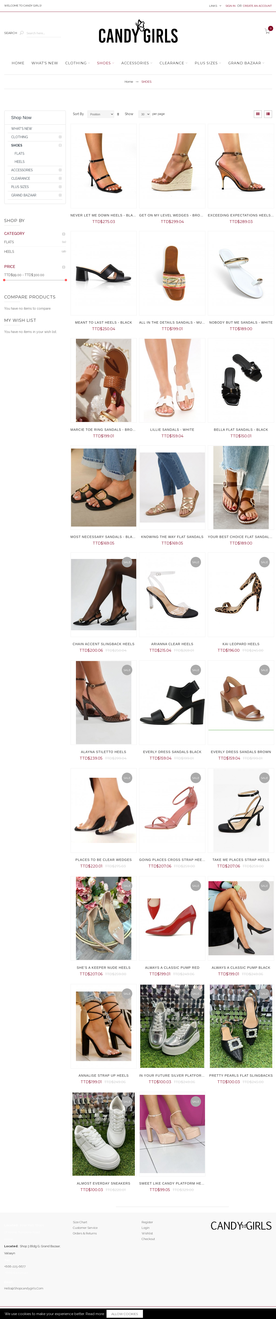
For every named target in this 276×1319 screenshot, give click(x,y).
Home (129, 81)
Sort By (78, 114)
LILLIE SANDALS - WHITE (172, 430)
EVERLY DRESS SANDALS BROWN (241, 752)
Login (146, 1228)
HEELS (9, 252)
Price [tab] (9, 266)
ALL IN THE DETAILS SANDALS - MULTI (173, 322)
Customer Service (85, 1228)
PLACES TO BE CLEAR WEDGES (103, 860)
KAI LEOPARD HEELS (240, 644)
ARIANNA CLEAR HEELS (172, 644)
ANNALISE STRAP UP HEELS (103, 1075)
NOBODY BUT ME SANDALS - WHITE (241, 322)
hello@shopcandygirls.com (23, 1288)
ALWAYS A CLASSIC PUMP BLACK (241, 968)
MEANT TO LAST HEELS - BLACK (103, 322)
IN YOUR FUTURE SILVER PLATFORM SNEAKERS (182, 1075)
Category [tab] (14, 233)
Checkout (148, 1239)
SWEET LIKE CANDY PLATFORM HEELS (173, 1183)
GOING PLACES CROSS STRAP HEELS (173, 860)
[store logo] (138, 33)
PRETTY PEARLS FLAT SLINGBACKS (241, 1075)
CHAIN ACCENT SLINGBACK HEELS (104, 644)
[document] (138, 1314)
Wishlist (147, 1233)
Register (147, 1222)
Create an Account (257, 5)
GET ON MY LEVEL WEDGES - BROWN (172, 215)
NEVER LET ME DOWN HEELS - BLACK (104, 215)
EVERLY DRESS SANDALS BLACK (172, 752)
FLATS (9, 242)
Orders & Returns (85, 1233)
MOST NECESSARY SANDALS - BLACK (104, 537)
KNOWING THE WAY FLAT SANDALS (172, 537)
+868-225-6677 (15, 1266)
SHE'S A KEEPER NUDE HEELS (104, 968)
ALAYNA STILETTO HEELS (103, 752)
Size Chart (80, 1222)
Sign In (230, 5)
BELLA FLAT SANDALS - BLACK (241, 430)
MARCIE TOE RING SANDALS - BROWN (105, 430)
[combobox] (44, 33)
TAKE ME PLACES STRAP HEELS (241, 860)
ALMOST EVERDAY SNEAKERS (103, 1183)
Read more (95, 1314)
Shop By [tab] (14, 220)
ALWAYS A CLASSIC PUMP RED (172, 968)
